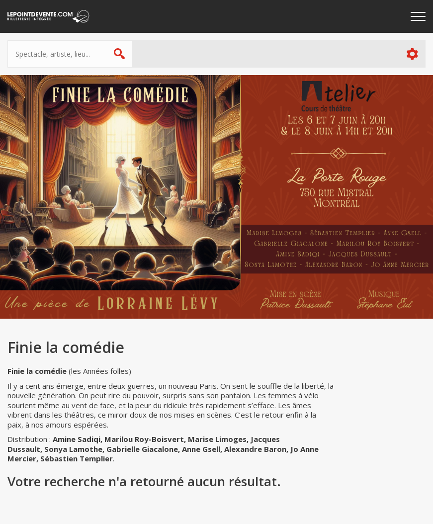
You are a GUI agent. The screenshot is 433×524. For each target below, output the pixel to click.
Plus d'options (412, 54)
